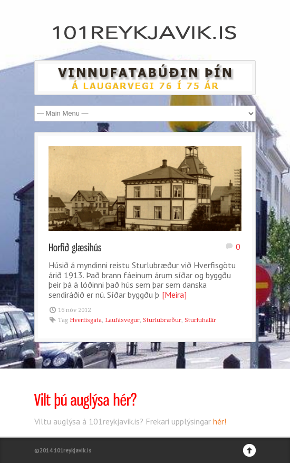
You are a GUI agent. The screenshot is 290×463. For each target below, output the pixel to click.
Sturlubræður (162, 320)
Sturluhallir (200, 320)
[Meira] (174, 294)
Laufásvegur (122, 320)
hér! (219, 421)
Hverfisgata (86, 320)
